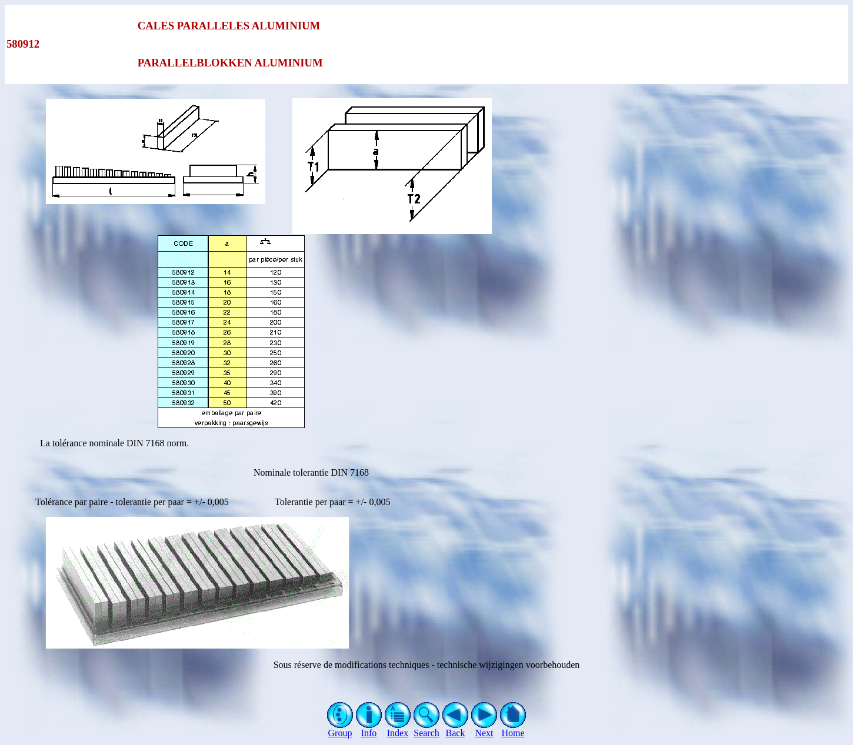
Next (484, 729)
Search (427, 729)
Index (398, 729)
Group (340, 729)
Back (455, 729)
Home (513, 729)
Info (369, 729)
